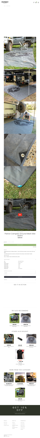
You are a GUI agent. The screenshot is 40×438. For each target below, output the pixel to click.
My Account (5, 422)
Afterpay (22, 429)
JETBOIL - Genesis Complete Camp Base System (31, 385)
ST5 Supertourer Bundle (20, 384)
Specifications (7, 259)
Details (5, 249)
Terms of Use (22, 422)
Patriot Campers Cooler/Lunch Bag (9, 347)
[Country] (20, 273)
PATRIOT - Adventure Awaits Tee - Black (20, 364)
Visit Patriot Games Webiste (15, 428)
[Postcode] (20, 275)
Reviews (5, 279)
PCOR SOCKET (20, 346)
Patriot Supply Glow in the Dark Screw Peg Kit (14, 326)
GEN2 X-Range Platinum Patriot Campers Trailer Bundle (9, 385)
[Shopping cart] (36, 2)
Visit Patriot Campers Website (15, 425)
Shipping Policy (23, 426)
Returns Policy (23, 425)
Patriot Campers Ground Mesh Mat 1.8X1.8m (26, 326)
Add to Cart (20, 244)
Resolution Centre (6, 425)
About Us (13, 422)
